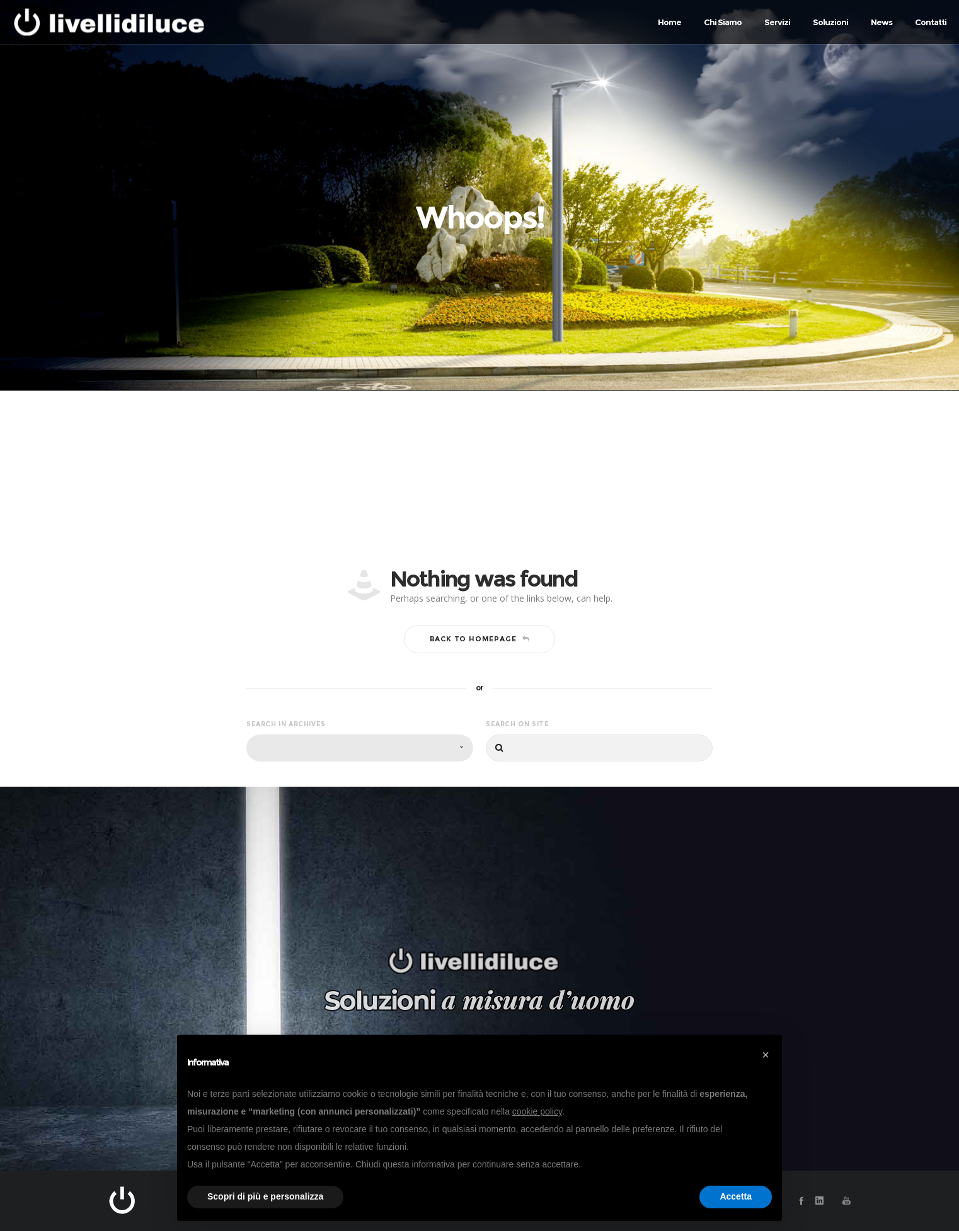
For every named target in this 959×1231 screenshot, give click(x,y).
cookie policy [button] (537, 1111)
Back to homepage (480, 638)
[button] (765, 1055)
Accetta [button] (736, 1196)
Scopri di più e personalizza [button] (265, 1196)
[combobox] (359, 748)
